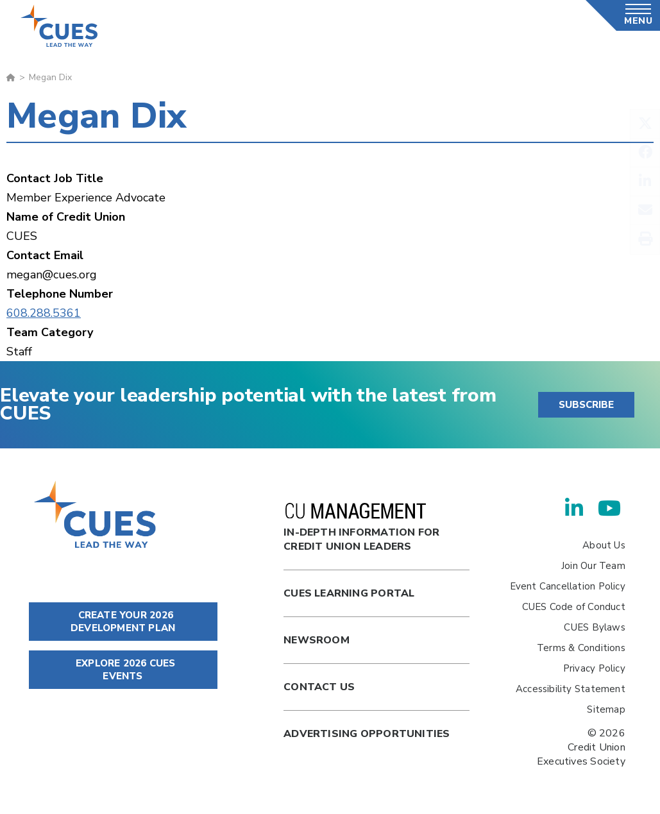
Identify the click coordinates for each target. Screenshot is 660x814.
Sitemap (606, 709)
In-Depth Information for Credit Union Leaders (361, 528)
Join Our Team (593, 565)
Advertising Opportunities (366, 734)
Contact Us (319, 687)
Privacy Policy (594, 668)
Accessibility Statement (570, 689)
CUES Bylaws (594, 627)
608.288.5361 (43, 313)
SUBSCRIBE (586, 404)
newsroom (316, 640)
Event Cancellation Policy (567, 586)
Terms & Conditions (581, 647)
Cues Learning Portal (348, 593)
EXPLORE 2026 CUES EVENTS (123, 670)
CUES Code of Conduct (573, 606)
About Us (603, 545)
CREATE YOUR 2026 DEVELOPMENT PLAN (123, 621)
